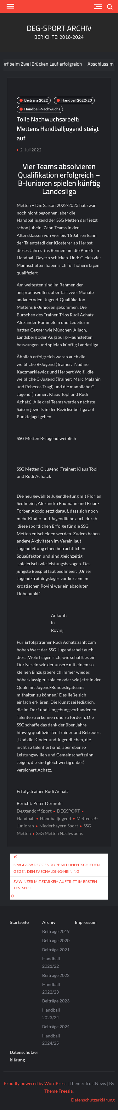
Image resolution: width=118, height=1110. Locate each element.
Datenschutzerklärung (24, 1055)
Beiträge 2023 (56, 1000)
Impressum (86, 922)
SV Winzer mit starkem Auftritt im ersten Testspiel (55, 884)
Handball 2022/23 (76, 100)
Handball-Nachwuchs (42, 109)
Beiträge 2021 (56, 949)
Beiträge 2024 (56, 1026)
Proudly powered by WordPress (35, 1083)
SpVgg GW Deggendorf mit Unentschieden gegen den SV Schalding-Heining (57, 867)
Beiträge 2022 (36, 100)
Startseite (19, 922)
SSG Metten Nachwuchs (59, 833)
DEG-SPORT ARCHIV (59, 28)
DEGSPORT (68, 810)
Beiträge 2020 (56, 940)
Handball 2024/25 (51, 1039)
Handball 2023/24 (51, 1013)
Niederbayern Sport (58, 825)
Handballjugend (55, 818)
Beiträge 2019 (56, 931)
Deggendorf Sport (34, 810)
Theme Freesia (58, 1091)
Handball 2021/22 (51, 962)
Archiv (48, 922)
